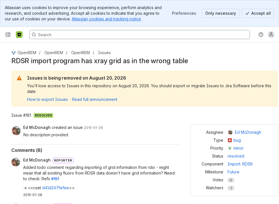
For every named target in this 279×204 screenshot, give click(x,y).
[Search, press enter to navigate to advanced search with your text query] (139, 34)
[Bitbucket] (19, 34)
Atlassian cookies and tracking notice (106, 18)
